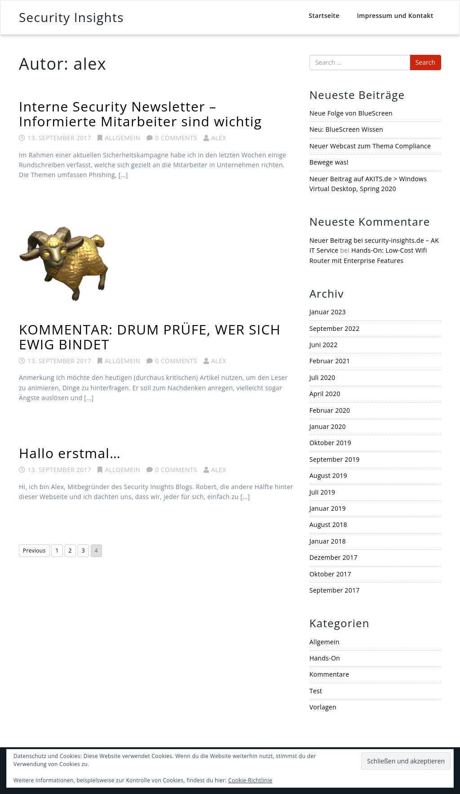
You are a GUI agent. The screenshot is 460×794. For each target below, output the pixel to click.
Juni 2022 (324, 344)
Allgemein (122, 138)
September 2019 (335, 459)
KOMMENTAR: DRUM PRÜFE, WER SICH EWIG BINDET (150, 336)
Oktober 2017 (330, 574)
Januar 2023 (328, 312)
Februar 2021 (330, 361)
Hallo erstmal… (70, 453)
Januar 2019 (328, 508)
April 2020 (325, 393)
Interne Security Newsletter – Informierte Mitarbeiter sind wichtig (140, 113)
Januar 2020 (328, 426)
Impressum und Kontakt (395, 15)
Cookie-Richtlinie (250, 780)
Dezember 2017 (334, 557)
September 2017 (335, 590)
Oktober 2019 (330, 442)
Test (316, 691)
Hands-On (325, 658)
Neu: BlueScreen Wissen (346, 129)
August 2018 (328, 524)
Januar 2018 (328, 541)
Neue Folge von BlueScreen (351, 113)
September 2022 (335, 328)
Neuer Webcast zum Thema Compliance (370, 146)
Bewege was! (329, 162)
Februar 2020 (330, 410)
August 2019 (328, 475)
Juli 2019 (323, 492)
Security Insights (71, 17)
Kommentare (329, 674)
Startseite (324, 15)
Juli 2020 (323, 377)
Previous (34, 550)
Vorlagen (323, 707)
